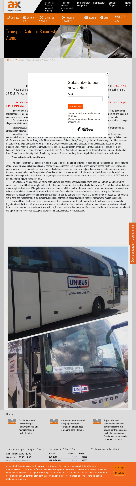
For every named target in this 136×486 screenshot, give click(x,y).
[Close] (107, 74)
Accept (119, 467)
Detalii (119, 473)
